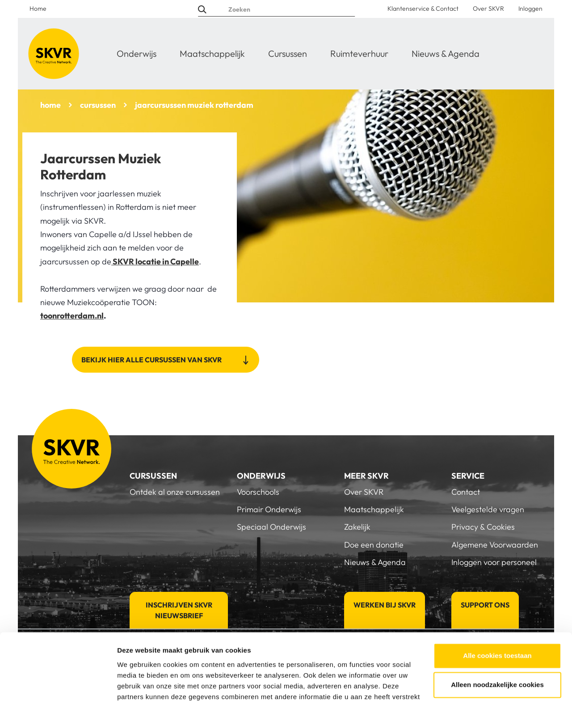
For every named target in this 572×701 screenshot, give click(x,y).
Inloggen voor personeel (494, 562)
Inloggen (530, 8)
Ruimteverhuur (359, 53)
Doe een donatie (374, 545)
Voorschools (258, 492)
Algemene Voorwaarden (494, 545)
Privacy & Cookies (483, 527)
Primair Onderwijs (269, 509)
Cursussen (287, 53)
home (50, 105)
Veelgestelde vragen (487, 509)
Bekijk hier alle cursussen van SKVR (152, 359)
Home (37, 8)
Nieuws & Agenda (445, 53)
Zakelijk (357, 527)
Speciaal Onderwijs (271, 527)
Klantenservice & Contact (422, 8)
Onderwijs (136, 53)
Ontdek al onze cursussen (175, 492)
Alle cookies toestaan (497, 596)
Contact (465, 492)
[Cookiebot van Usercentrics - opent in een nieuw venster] (58, 683)
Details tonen (138, 683)
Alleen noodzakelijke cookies (497, 625)
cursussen (98, 105)
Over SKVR (488, 8)
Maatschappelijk (212, 53)
